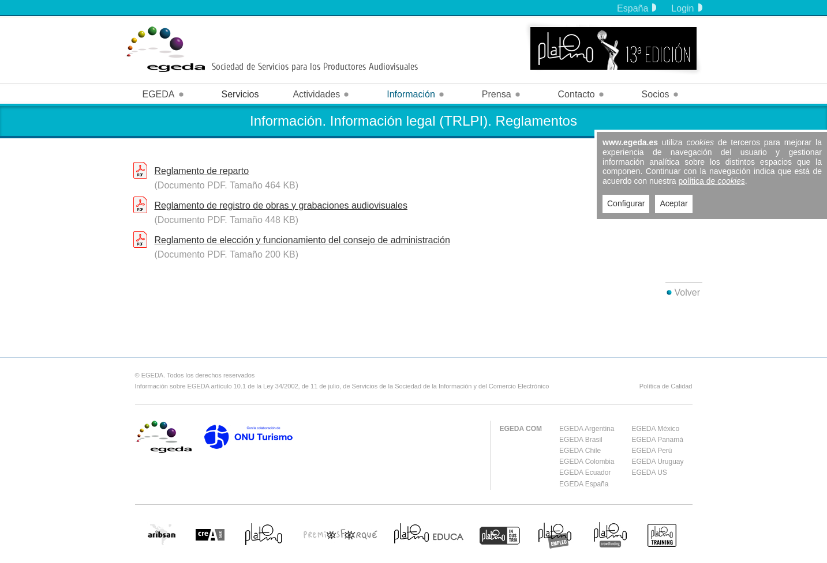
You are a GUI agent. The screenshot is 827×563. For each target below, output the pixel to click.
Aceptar (673, 203)
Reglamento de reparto (202, 171)
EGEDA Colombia (586, 462)
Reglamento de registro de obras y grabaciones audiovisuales (281, 205)
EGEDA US (649, 472)
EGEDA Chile (580, 451)
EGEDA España (583, 484)
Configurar (626, 203)
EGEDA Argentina (586, 429)
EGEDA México (655, 429)
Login (686, 8)
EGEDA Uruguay (657, 462)
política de (712, 181)
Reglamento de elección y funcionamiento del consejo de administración (302, 240)
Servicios (240, 94)
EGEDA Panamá (657, 440)
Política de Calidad (666, 386)
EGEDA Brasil (581, 440)
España (636, 8)
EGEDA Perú (651, 451)
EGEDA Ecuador (585, 472)
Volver (687, 292)
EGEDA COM (521, 429)
